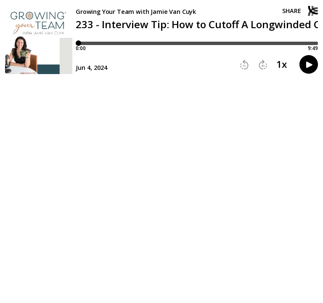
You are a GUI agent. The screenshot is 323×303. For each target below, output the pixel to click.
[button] (244, 64)
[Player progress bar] (197, 43)
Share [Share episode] (291, 11)
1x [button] (281, 64)
